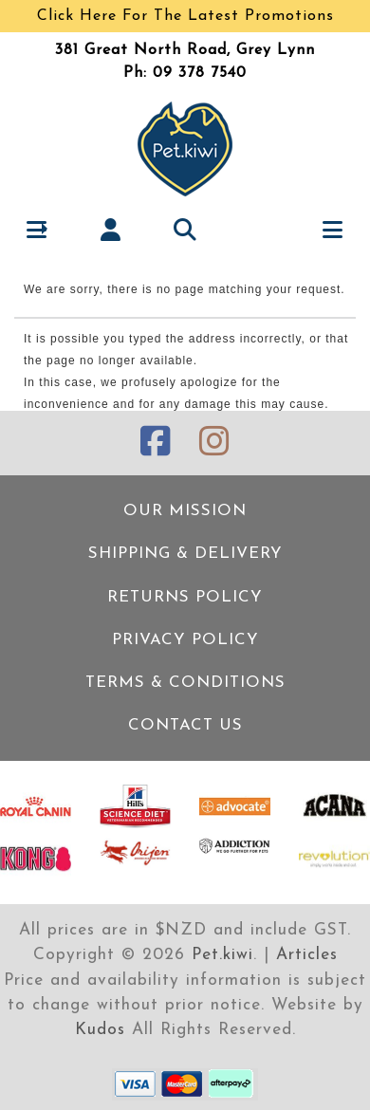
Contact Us (185, 725)
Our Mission (185, 511)
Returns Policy (185, 597)
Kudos (100, 1030)
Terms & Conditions (185, 683)
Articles (307, 955)
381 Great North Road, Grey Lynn (185, 50)
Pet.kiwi (222, 955)
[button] (37, 229)
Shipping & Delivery (185, 554)
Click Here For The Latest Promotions (185, 16)
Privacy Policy (185, 640)
